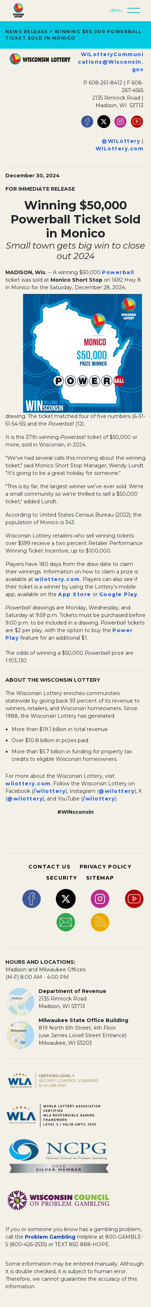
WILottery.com (120, 148)
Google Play (118, 594)
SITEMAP (100, 878)
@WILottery (121, 141)
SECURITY (61, 878)
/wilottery (50, 791)
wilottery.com (57, 579)
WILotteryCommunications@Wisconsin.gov (110, 62)
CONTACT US (49, 866)
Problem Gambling (50, 1237)
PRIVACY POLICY (106, 866)
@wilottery (116, 791)
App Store (74, 594)
